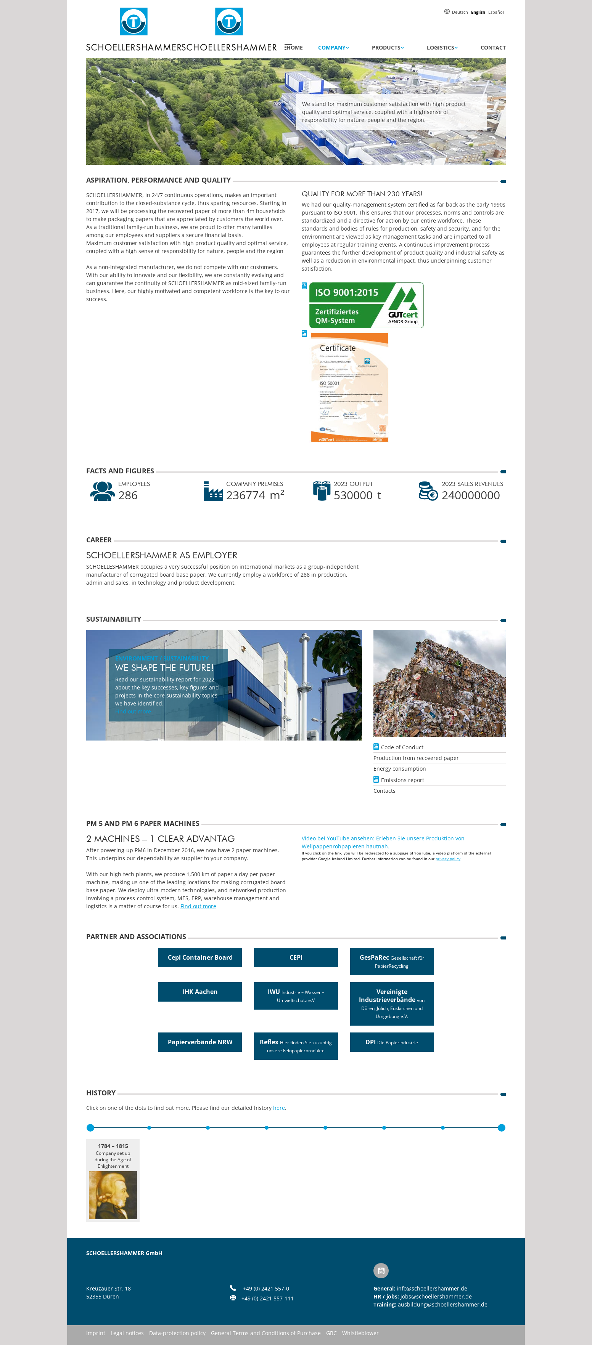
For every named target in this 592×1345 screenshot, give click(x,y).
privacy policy (448, 858)
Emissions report (402, 780)
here (279, 1107)
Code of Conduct (402, 747)
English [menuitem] (478, 12)
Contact (493, 47)
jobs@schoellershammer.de (436, 1296)
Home (294, 47)
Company (332, 47)
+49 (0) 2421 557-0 (266, 1288)
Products (386, 47)
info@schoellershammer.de (432, 1288)
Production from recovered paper (416, 757)
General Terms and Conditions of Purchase (266, 1334)
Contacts (384, 790)
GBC (331, 1334)
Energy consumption (399, 768)
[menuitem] (460, 11)
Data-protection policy (177, 1334)
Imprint (95, 1334)
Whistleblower (360, 1334)
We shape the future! (164, 668)
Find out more (133, 711)
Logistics (440, 47)
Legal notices (127, 1334)
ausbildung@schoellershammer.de (442, 1304)
